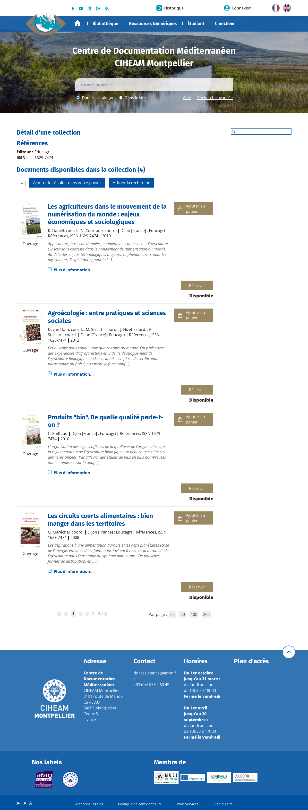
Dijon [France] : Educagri (142, 230)
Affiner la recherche (131, 182)
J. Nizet (126, 329)
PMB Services (187, 804)
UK (285, 7)
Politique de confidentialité (140, 804)
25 (172, 614)
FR (274, 7)
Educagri (42, 152)
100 (194, 614)
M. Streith (94, 329)
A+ (31, 803)
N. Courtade (92, 230)
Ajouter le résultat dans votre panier (67, 182)
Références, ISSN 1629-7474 (73, 236)
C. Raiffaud (58, 433)
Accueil (77, 23)
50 (182, 614)
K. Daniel (56, 230)
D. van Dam (58, 329)
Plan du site (223, 804)
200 (206, 614)
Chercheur (225, 23)
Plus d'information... (74, 270)
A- (19, 803)
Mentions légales (89, 804)
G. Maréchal (59, 532)
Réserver (197, 285)
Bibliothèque (105, 23)
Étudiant (196, 23)
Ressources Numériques (153, 23)
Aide (187, 97)
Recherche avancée (215, 97)
